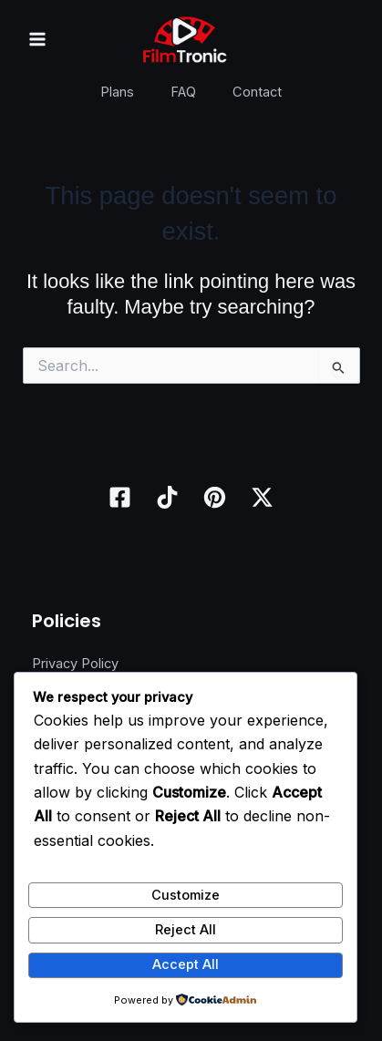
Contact (257, 92)
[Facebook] (119, 497)
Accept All (185, 964)
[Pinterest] (214, 497)
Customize (185, 895)
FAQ (183, 92)
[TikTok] (167, 497)
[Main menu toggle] (37, 39)
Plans (117, 92)
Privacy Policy (75, 663)
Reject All (185, 930)
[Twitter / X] (262, 497)
